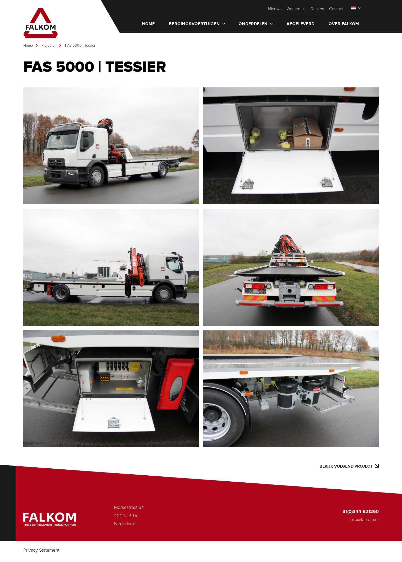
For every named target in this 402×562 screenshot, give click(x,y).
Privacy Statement (41, 550)
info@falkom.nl (364, 519)
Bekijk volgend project (349, 466)
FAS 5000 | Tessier (80, 45)
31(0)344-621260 (361, 511)
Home (28, 45)
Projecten (49, 45)
